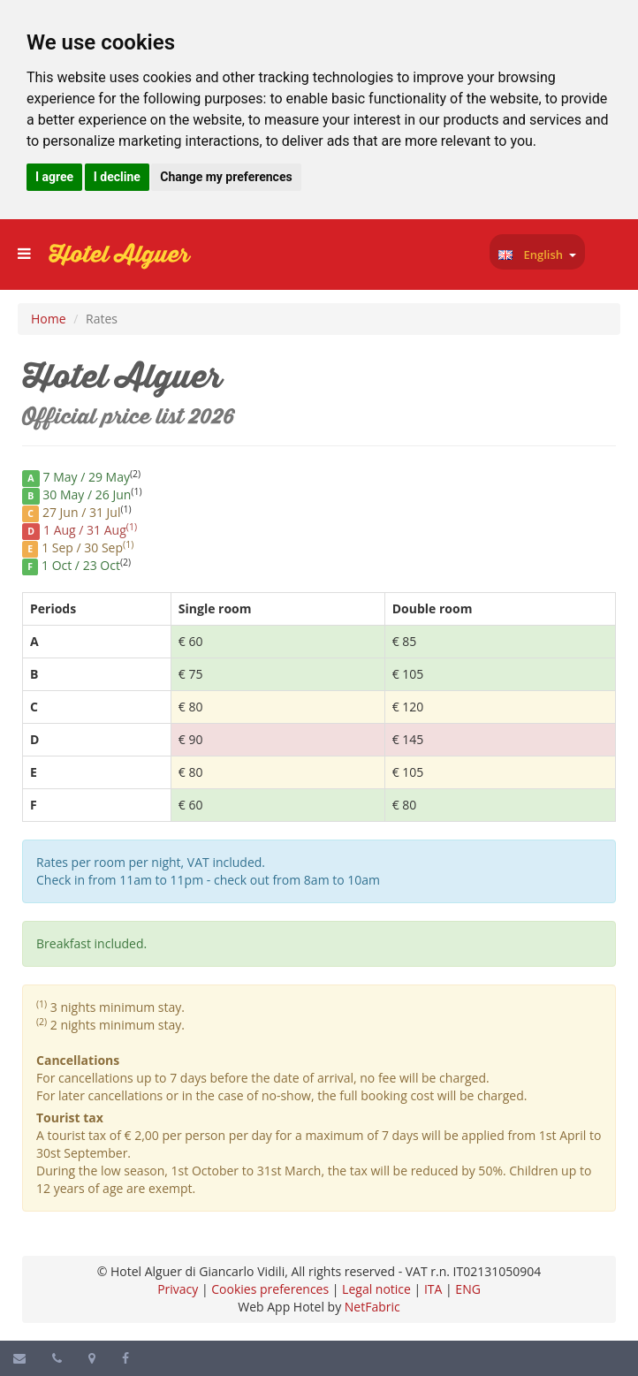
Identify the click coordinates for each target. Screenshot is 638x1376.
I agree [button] (54, 177)
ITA (433, 1289)
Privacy (177, 1289)
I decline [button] (117, 177)
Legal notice (376, 1289)
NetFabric (372, 1306)
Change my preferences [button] (226, 177)
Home (48, 318)
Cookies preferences (270, 1289)
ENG (468, 1289)
